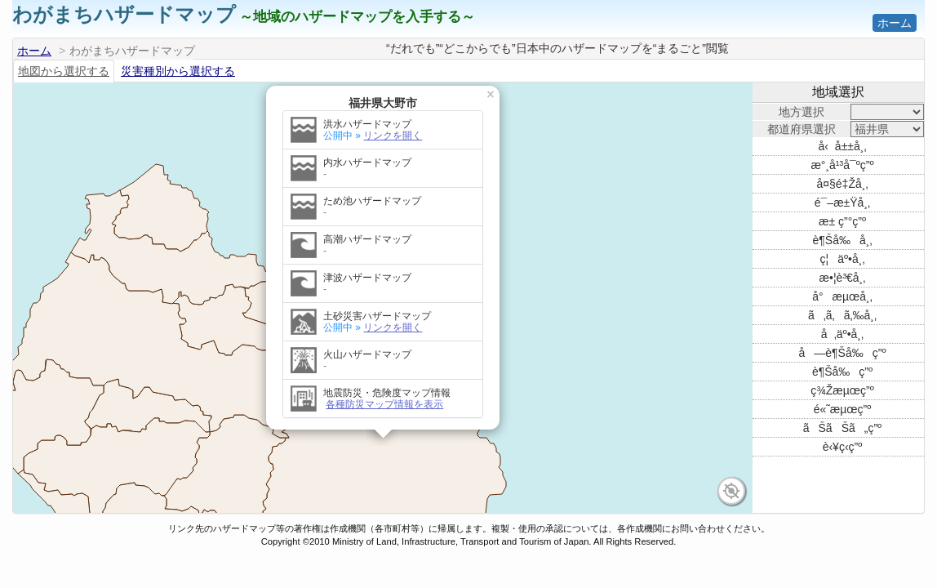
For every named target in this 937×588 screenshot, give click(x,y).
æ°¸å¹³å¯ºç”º (841, 165)
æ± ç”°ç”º (842, 221)
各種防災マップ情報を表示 (384, 384)
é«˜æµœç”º (843, 409)
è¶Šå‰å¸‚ (843, 240)
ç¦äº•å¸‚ (842, 258)
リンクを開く (392, 116)
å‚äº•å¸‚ (842, 334)
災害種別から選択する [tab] (178, 71)
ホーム (894, 22)
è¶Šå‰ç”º (842, 371)
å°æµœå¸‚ (842, 296)
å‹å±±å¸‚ (842, 146)
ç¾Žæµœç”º (842, 390)
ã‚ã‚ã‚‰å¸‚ (842, 315)
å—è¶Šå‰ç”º (842, 352)
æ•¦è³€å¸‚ (842, 277)
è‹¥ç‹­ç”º (843, 446)
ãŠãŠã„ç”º (842, 427)
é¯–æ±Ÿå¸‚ (842, 202)
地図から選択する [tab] (63, 71)
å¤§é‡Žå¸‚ (842, 183)
